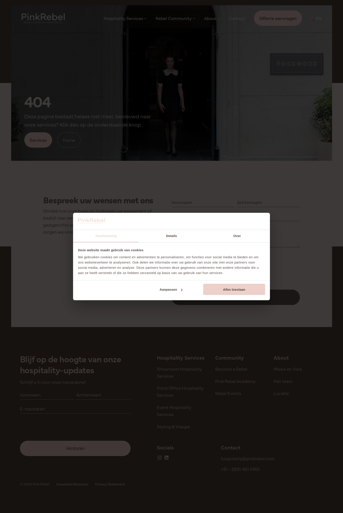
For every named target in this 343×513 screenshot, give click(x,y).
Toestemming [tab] (106, 235)
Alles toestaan (234, 289)
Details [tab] (171, 235)
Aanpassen (171, 289)
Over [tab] (237, 235)
